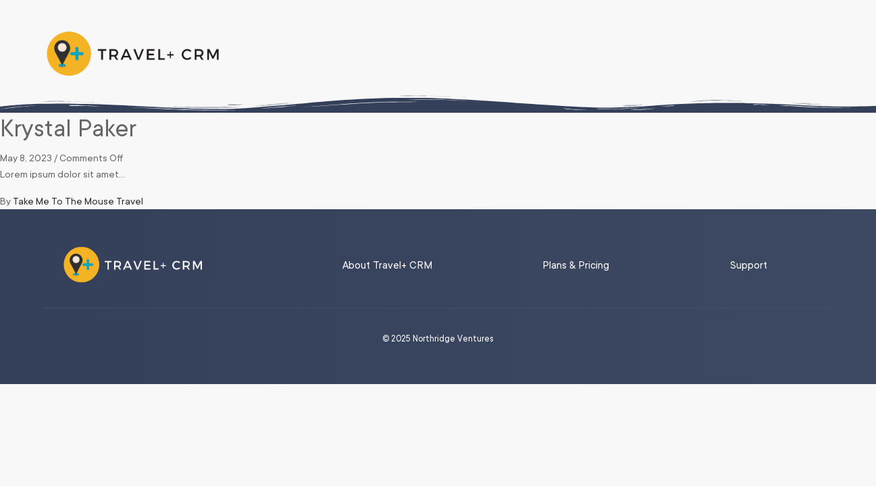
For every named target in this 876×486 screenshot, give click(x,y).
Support (748, 265)
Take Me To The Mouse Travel (78, 201)
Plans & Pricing (575, 265)
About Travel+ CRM (387, 265)
